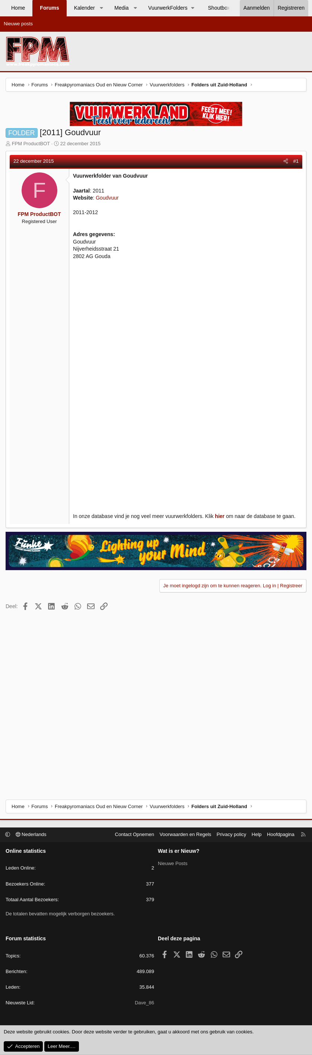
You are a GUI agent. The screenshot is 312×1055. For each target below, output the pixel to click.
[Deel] (286, 161)
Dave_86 (144, 1002)
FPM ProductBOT (31, 143)
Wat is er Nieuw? (179, 851)
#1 (296, 161)
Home (18, 8)
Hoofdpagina (281, 834)
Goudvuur (107, 198)
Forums (49, 8)
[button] (101, 8)
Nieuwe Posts (172, 863)
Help (257, 834)
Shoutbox (219, 8)
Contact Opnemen (135, 834)
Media (121, 8)
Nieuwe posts (18, 23)
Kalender (84, 8)
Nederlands (31, 834)
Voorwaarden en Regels (185, 834)
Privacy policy (231, 834)
